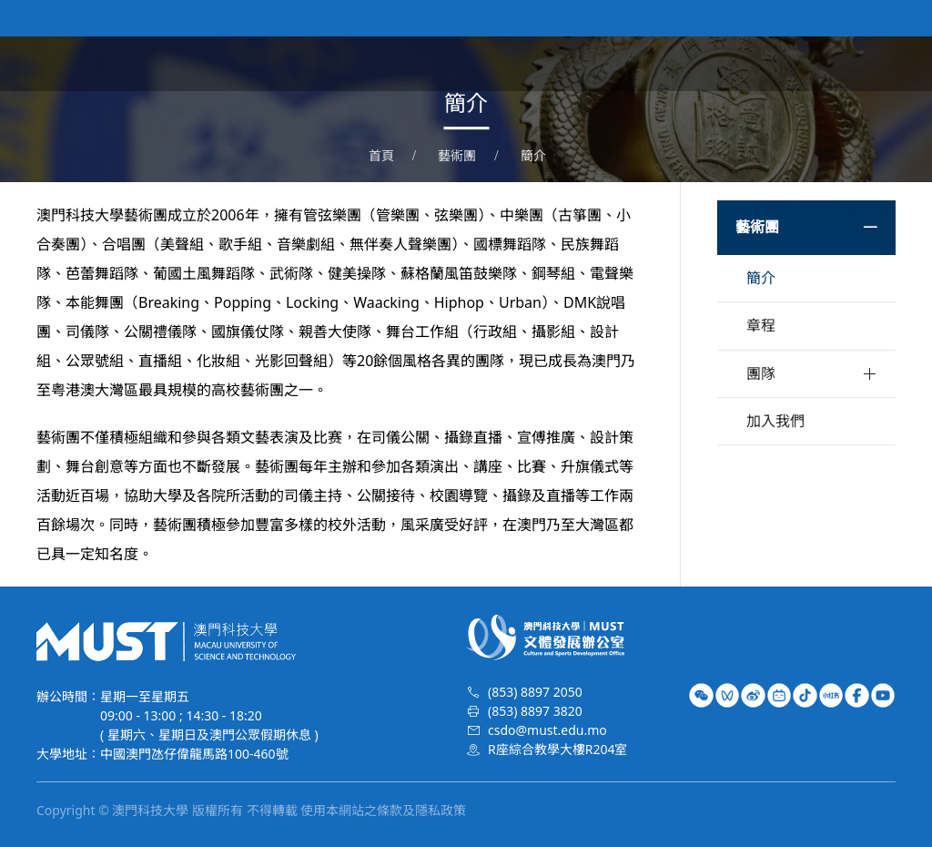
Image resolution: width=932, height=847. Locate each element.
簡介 (533, 155)
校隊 (731, 64)
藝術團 (672, 64)
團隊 (760, 373)
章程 (760, 325)
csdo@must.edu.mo (547, 730)
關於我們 (515, 64)
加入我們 (775, 421)
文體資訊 (597, 64)
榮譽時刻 (799, 64)
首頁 (447, 64)
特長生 (874, 64)
